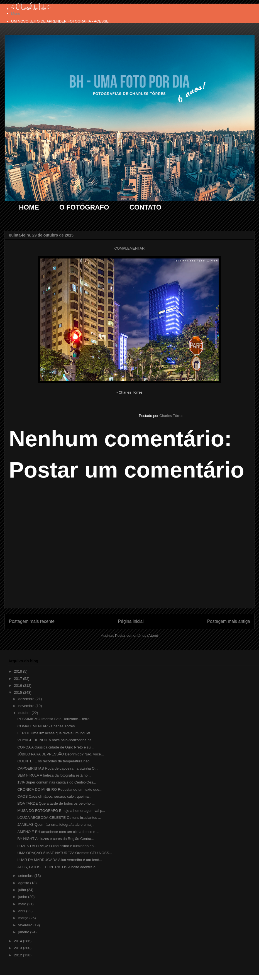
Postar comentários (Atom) (136, 635)
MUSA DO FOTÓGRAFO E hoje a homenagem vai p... (61, 811)
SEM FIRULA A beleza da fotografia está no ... (54, 775)
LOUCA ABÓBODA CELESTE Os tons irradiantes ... (59, 817)
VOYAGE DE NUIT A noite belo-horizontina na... (55, 740)
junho (23, 897)
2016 (18, 685)
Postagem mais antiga (228, 621)
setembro (26, 876)
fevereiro (25, 925)
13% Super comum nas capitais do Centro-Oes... (56, 782)
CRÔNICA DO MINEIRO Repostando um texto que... (59, 789)
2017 (18, 678)
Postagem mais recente (32, 621)
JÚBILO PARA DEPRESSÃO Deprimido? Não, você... (60, 754)
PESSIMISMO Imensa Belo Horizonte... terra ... (55, 719)
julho (22, 890)
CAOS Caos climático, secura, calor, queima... (54, 796)
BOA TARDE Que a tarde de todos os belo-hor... (56, 803)
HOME (29, 207)
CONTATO (146, 207)
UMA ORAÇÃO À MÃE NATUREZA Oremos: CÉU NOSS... (64, 853)
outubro (25, 713)
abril (22, 911)
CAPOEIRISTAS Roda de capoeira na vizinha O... (57, 768)
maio (22, 904)
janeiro (24, 932)
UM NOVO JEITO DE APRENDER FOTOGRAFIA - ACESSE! (60, 21)
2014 (18, 941)
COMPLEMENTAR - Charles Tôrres (46, 726)
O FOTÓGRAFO (84, 207)
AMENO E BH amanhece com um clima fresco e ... (58, 832)
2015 (18, 692)
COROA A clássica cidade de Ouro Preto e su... (55, 747)
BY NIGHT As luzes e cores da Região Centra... (55, 839)
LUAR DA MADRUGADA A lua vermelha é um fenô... (59, 860)
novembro (26, 706)
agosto (24, 883)
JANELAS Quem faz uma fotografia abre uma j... (56, 824)
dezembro (26, 699)
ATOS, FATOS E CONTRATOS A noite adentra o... (57, 867)
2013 (18, 948)
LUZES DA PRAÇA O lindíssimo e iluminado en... (57, 846)
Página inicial (131, 621)
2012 (18, 955)
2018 (18, 671)
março (24, 918)
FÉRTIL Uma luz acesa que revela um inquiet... (55, 733)
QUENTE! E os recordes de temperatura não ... (55, 761)
